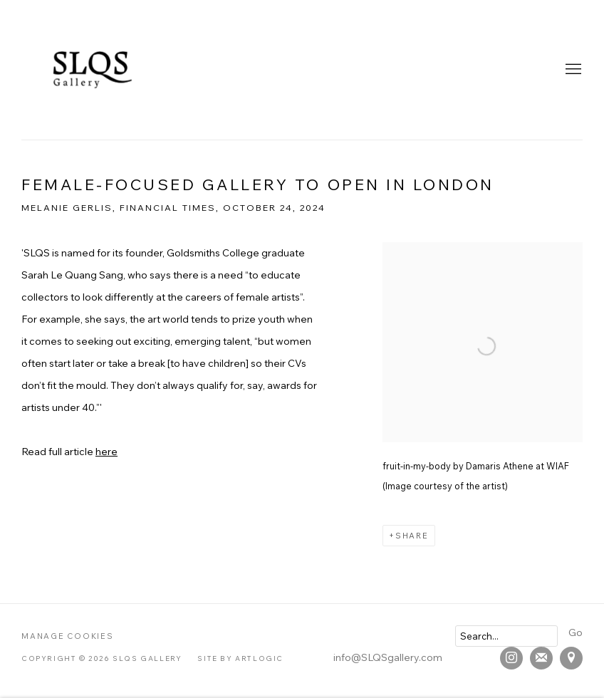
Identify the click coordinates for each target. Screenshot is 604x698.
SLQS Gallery (92, 70)
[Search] (506, 636)
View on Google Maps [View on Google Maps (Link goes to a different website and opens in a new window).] (571, 658)
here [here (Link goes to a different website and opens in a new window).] (106, 451)
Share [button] (412, 536)
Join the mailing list (541, 658)
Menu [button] (572, 69)
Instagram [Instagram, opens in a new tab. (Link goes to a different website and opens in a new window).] (511, 658)
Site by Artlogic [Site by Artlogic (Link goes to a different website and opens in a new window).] (240, 658)
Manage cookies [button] (67, 636)
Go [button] (575, 632)
